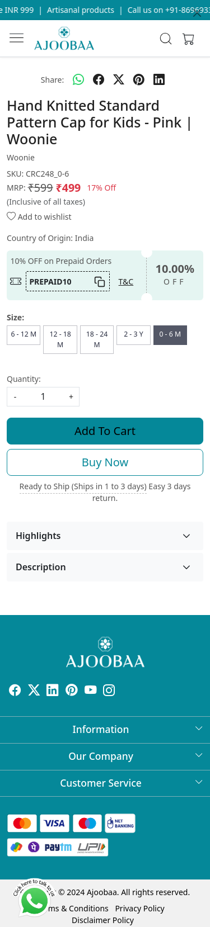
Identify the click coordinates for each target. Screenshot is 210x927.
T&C (126, 281)
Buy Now (105, 462)
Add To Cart (105, 430)
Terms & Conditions (72, 908)
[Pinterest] (71, 691)
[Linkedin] (52, 691)
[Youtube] (90, 691)
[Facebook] (15, 691)
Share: (52, 79)
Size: (15, 317)
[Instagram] (109, 691)
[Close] (197, 13)
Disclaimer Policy (103, 920)
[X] (34, 691)
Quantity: (24, 378)
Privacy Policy (139, 908)
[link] (165, 38)
